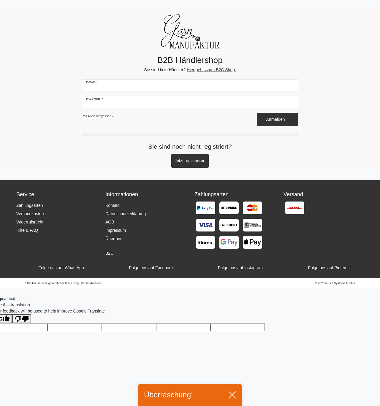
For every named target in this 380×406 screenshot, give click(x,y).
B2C (109, 253)
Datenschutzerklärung (125, 213)
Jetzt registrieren (190, 160)
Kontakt (112, 205)
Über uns (113, 238)
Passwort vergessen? (97, 116)
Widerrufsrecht (29, 222)
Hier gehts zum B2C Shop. (211, 69)
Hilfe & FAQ (27, 230)
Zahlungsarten (29, 205)
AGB (109, 222)
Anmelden (277, 119)
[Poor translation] (21, 318)
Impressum (115, 230)
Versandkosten (30, 213)
